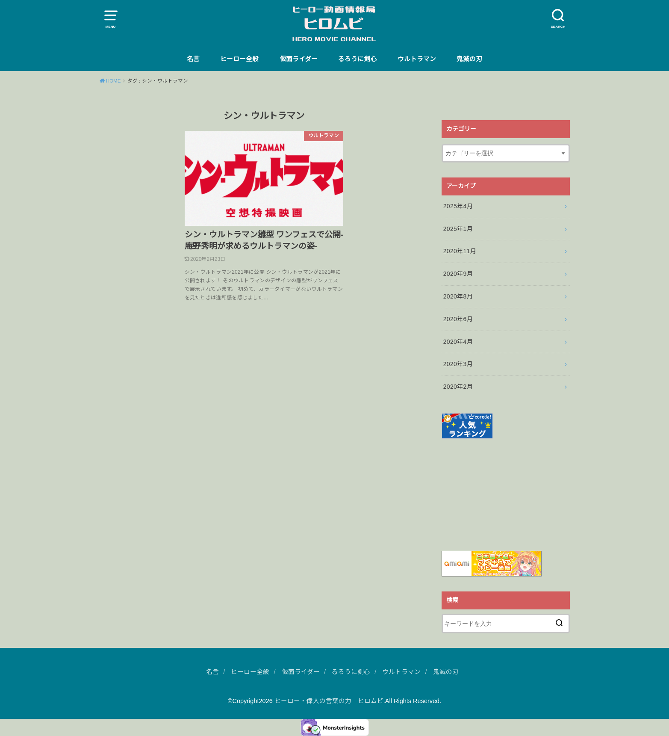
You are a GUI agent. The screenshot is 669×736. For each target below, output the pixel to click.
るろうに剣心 (357, 59)
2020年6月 (458, 319)
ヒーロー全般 (239, 59)
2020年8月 (458, 296)
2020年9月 (458, 273)
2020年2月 (458, 386)
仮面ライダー (299, 59)
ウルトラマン (417, 59)
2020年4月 (458, 341)
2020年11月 (460, 251)
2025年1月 (458, 228)
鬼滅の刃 (469, 59)
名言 (193, 59)
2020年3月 (458, 364)
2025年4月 (458, 206)
